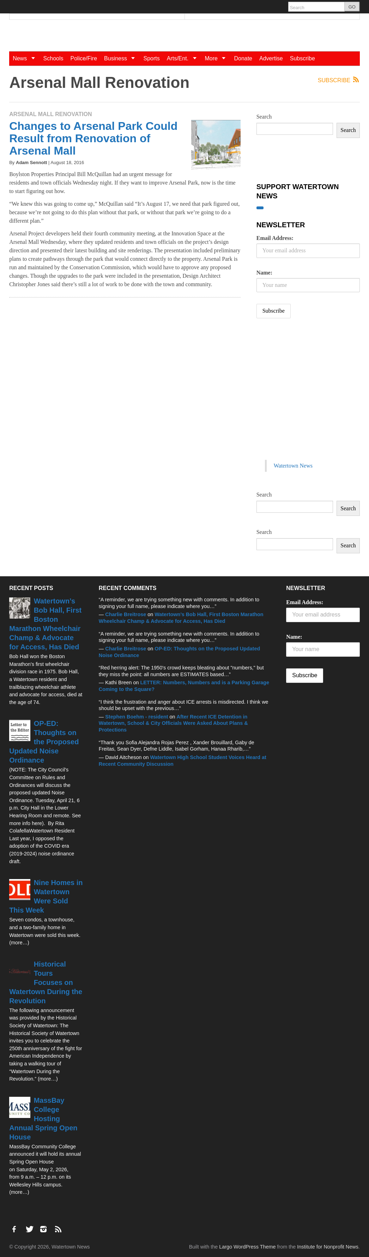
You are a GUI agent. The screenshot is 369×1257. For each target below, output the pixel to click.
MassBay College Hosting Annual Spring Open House (43, 1118)
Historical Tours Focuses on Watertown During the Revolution (45, 982)
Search (264, 117)
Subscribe (302, 58)
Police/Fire (84, 58)
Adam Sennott (31, 162)
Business (122, 58)
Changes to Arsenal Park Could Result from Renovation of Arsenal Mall (93, 138)
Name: (264, 273)
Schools (53, 58)
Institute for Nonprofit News (327, 1247)
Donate (243, 58)
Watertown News (293, 466)
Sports (151, 58)
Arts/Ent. (184, 58)
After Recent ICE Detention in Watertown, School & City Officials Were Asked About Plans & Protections (173, 723)
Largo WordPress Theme (247, 1247)
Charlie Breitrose (125, 614)
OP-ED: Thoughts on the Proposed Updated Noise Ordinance (44, 742)
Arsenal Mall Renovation (50, 114)
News (26, 58)
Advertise (271, 58)
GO (352, 7)
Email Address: (275, 238)
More (218, 58)
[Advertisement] (309, 396)
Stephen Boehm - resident (136, 717)
